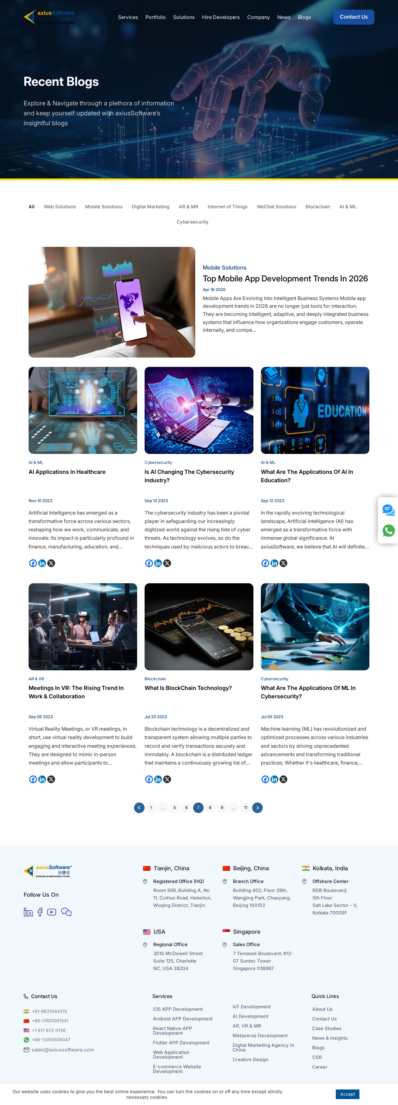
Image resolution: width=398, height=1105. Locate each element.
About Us (322, 1009)
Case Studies (326, 1028)
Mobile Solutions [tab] (104, 207)
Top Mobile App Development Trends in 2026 (285, 278)
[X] (51, 563)
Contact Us (354, 17)
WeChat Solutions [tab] (276, 207)
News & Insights (330, 1038)
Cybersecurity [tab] (193, 222)
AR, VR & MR (247, 1026)
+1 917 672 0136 (49, 1030)
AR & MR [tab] (188, 207)
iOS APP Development (178, 1009)
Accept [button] (347, 1094)
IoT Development (252, 1006)
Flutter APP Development (181, 1042)
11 (245, 807)
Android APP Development (183, 1018)
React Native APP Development (172, 1030)
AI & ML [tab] (348, 207)
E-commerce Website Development (177, 1069)
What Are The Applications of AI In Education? (307, 476)
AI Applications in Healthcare (67, 472)
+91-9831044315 (49, 1011)
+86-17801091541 (50, 1020)
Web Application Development (171, 1054)
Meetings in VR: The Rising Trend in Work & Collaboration (76, 692)
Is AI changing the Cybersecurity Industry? (189, 476)
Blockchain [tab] (318, 207)
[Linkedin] (42, 563)
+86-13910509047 (51, 1039)
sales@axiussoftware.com (63, 1050)
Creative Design (250, 1059)
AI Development (250, 1016)
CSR (317, 1057)
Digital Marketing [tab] (150, 207)
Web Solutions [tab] (60, 207)
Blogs (318, 1047)
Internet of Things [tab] (228, 207)
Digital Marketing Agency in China (263, 1047)
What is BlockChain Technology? (188, 688)
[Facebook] (33, 563)
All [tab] (32, 207)
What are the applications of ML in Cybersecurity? (308, 692)
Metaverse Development (260, 1035)
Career (319, 1067)
